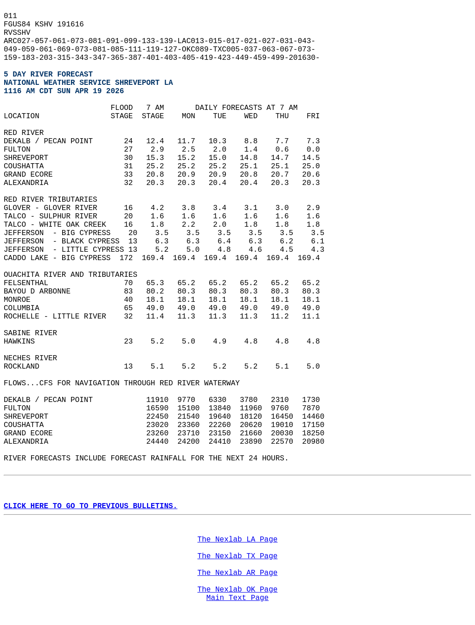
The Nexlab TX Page (238, 556)
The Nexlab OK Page (238, 590)
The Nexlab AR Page (238, 573)
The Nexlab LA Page (238, 540)
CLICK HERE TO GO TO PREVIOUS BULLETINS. (90, 506)
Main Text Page (237, 598)
